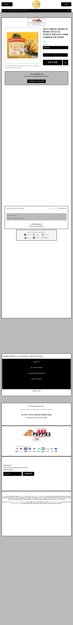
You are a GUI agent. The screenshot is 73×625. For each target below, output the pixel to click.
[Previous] (32, 391)
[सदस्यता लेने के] (28, 474)
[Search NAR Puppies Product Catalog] (33, 10)
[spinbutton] (55, 55)
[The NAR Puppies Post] (36, 406)
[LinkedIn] (28, 238)
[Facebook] (27, 235)
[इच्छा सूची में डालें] (65, 62)
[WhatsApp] (45, 235)
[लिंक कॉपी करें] (44, 238)
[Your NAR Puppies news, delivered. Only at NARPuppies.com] (36, 409)
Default (45, 44)
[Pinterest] (36, 238)
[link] (69, 4)
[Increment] (66, 55)
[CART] (66, 4)
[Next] (41, 391)
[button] (36, 21)
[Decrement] (44, 55)
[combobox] (55, 47)
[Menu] (7, 4)
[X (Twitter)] (36, 234)
